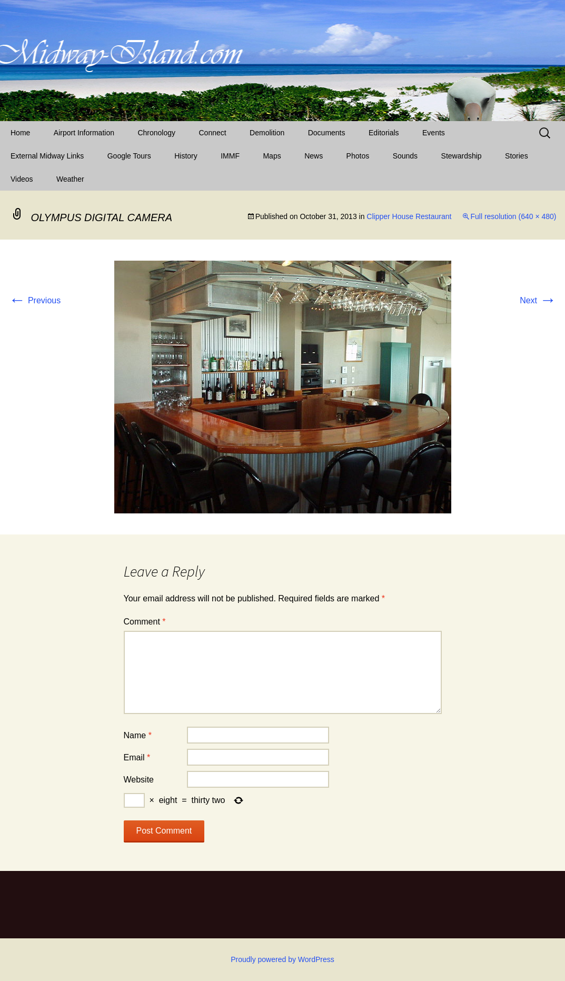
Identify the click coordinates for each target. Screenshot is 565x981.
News (313, 156)
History (185, 156)
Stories (516, 156)
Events (433, 132)
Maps (272, 156)
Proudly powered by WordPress (282, 959)
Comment (145, 621)
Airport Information (84, 132)
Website (139, 779)
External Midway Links (47, 156)
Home (20, 132)
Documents (326, 132)
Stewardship (461, 156)
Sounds (405, 156)
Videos (22, 179)
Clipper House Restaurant (408, 216)
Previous (35, 300)
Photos (358, 156)
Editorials (384, 132)
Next (538, 300)
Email (137, 757)
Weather (70, 179)
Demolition (267, 132)
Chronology (156, 132)
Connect (212, 132)
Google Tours (129, 156)
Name (138, 735)
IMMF (230, 156)
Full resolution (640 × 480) (513, 216)
